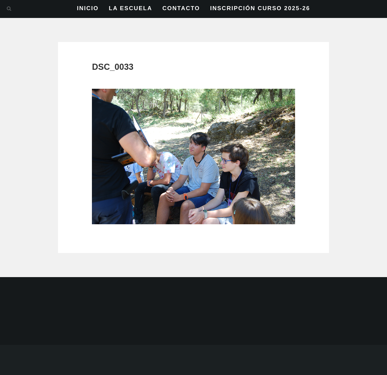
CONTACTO (181, 8)
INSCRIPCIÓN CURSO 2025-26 (260, 8)
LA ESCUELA (130, 8)
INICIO (88, 8)
